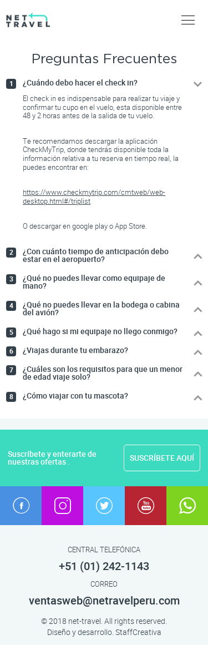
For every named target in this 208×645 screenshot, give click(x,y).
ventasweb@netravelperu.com (104, 601)
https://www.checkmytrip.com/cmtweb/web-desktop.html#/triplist (94, 196)
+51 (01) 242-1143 (104, 566)
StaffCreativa (138, 632)
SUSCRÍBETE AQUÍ (162, 457)
